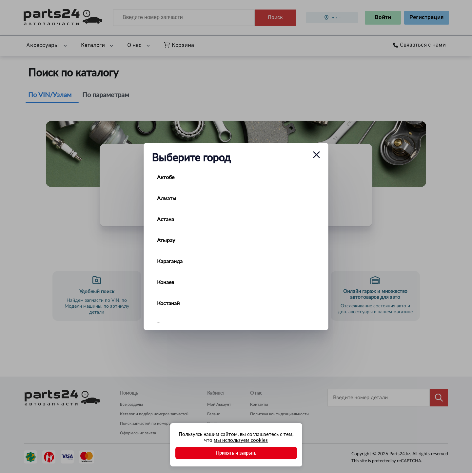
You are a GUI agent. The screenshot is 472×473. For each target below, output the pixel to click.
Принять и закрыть (236, 453)
